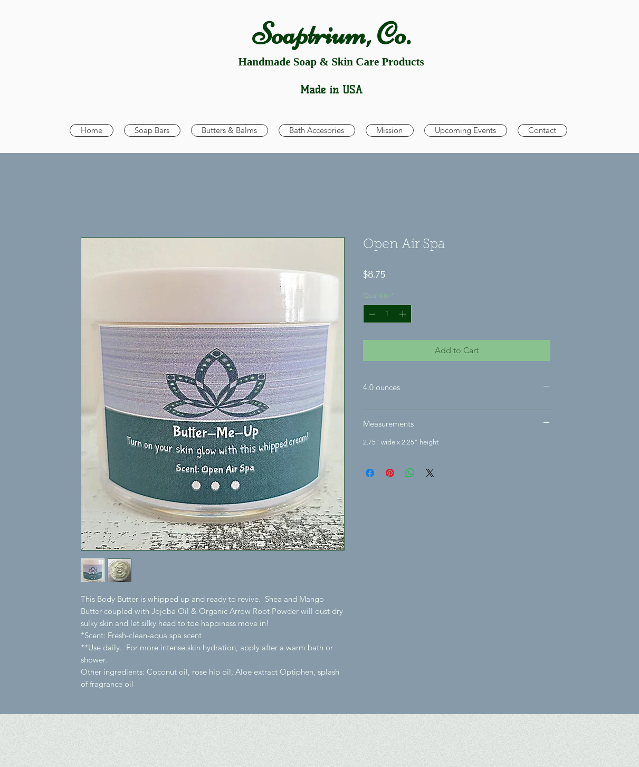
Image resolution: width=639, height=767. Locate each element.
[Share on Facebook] (370, 473)
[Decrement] (371, 314)
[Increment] (403, 314)
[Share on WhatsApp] (410, 473)
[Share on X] (430, 473)
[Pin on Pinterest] (390, 473)
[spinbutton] (387, 314)
